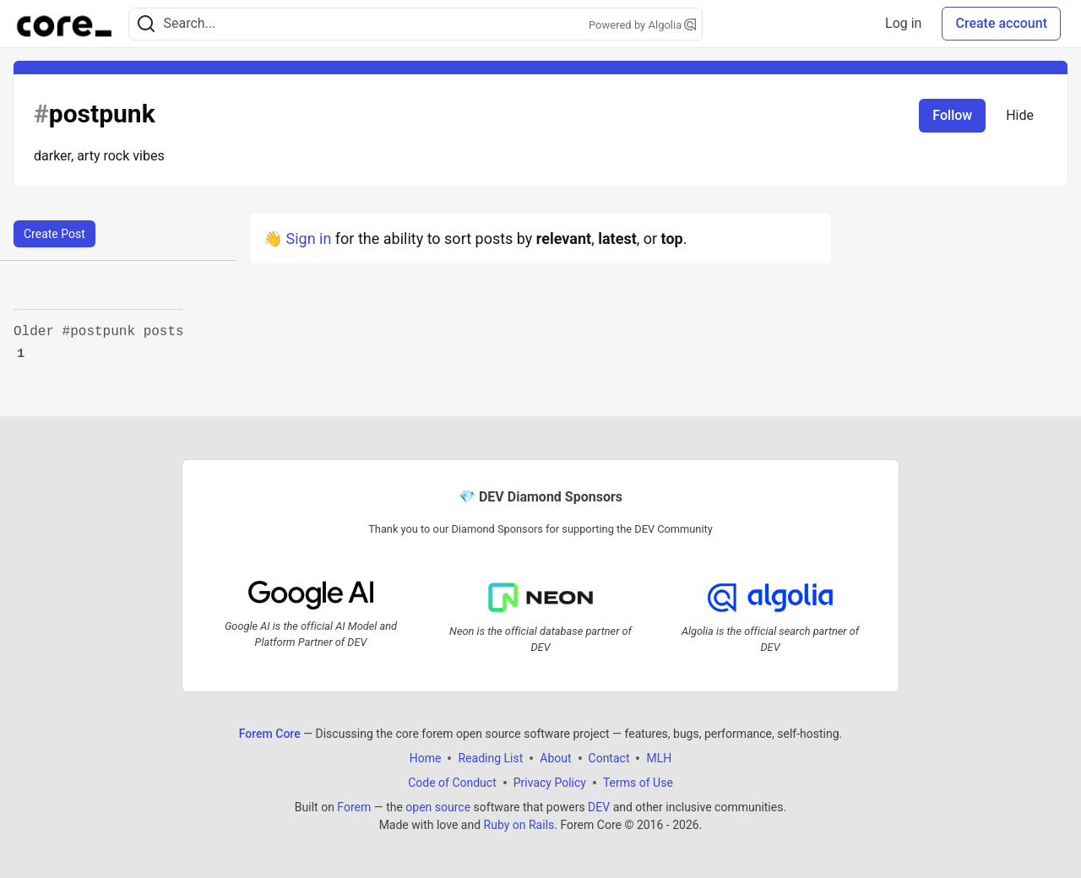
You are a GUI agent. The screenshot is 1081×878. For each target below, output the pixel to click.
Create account (1001, 23)
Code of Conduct (452, 782)
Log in (903, 23)
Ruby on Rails (519, 825)
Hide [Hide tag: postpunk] (1020, 115)
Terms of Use (638, 782)
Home (426, 758)
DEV (599, 807)
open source (437, 807)
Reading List (490, 758)
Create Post (54, 234)
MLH (658, 758)
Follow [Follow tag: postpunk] (952, 115)
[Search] (146, 24)
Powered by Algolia (643, 25)
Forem (354, 807)
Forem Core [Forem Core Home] (270, 733)
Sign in (308, 238)
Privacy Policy (549, 782)
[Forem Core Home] (64, 24)
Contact (609, 758)
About (555, 758)
